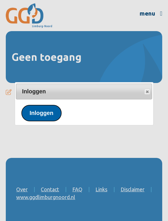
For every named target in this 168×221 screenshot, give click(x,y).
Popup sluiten (146, 92)
